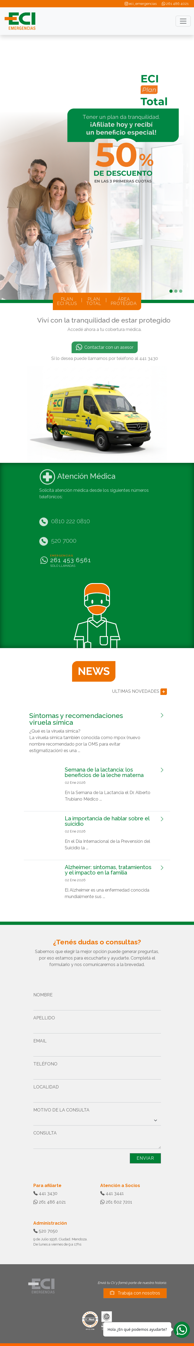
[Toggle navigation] (183, 21)
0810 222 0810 (70, 509)
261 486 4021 (175, 4)
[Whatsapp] (182, 1329)
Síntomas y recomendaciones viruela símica (76, 718)
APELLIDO (44, 1017)
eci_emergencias (141, 4)
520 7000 (63, 529)
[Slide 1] (171, 291)
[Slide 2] (175, 291)
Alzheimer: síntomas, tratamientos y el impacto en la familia (108, 870)
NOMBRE (43, 994)
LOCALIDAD (46, 1087)
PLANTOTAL (93, 301)
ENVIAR (145, 1158)
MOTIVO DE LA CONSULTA (61, 1110)
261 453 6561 (70, 549)
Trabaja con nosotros (135, 1293)
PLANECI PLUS (67, 301)
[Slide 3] (180, 291)
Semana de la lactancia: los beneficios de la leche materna (104, 772)
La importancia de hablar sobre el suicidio (107, 821)
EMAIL (40, 1040)
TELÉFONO (45, 1064)
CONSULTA (45, 1133)
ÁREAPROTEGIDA (124, 301)
